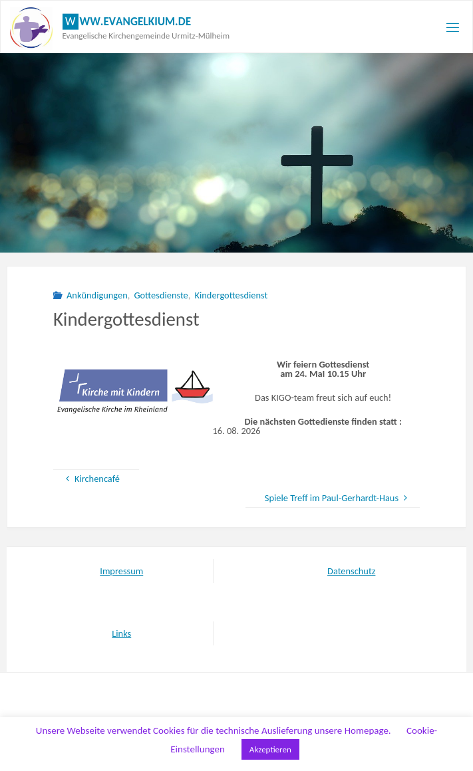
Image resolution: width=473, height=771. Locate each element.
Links (121, 633)
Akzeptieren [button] (270, 749)
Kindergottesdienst (231, 295)
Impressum (121, 571)
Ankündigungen (97, 295)
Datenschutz (351, 571)
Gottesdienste (161, 295)
